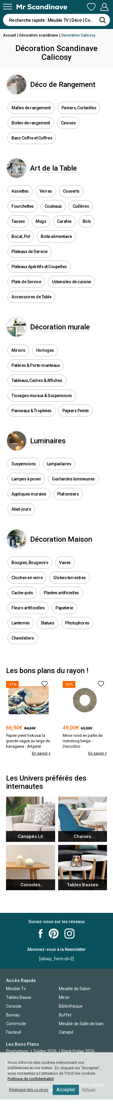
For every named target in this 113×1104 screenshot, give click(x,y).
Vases (65, 562)
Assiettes (20, 191)
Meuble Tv (16, 988)
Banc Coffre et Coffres (31, 138)
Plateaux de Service (29, 251)
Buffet (65, 1015)
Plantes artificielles (61, 592)
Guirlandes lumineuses (73, 479)
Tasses (18, 221)
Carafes (64, 221)
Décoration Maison (61, 539)
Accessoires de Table (31, 296)
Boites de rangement (30, 122)
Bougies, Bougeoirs (29, 562)
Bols (87, 221)
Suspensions (23, 463)
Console (13, 1006)
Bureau (13, 1015)
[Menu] (7, 6)
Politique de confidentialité (31, 1079)
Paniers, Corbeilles (78, 107)
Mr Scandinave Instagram (69, 934)
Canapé (66, 1032)
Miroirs (18, 350)
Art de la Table (53, 168)
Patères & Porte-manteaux (35, 365)
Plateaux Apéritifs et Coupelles (39, 266)
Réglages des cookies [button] (28, 1089)
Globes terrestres (69, 577)
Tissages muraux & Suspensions (41, 395)
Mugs (41, 221)
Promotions (17, 1051)
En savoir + (41, 753)
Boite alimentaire (56, 236)
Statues (48, 623)
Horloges (45, 350)
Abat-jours (21, 509)
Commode (16, 1023)
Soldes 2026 (45, 1051)
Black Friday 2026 (78, 1051)
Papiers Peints (75, 410)
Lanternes (20, 623)
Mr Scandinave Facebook (41, 933)
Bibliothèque (71, 1006)
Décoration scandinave (38, 35)
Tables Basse (18, 997)
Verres (45, 191)
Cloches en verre (26, 577)
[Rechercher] (102, 20)
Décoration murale (60, 327)
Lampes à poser (26, 479)
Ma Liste (91, 7)
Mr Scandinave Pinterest (53, 934)
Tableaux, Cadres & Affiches (36, 380)
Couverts (71, 191)
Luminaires (48, 441)
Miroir (64, 997)
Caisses (68, 122)
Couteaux (53, 206)
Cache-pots (22, 592)
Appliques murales (28, 494)
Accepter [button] (65, 1090)
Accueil (9, 35)
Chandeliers (22, 638)
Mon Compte (104, 7)
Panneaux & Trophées (31, 410)
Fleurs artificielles (28, 607)
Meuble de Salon (74, 988)
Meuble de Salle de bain (81, 1023)
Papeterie (64, 607)
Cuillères (81, 206)
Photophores (77, 623)
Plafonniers (68, 494)
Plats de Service (26, 281)
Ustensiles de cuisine (71, 281)
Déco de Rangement (63, 84)
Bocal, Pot (20, 236)
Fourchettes (22, 206)
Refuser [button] (89, 1089)
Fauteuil (13, 1032)
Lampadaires (59, 463)
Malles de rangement (31, 107)
